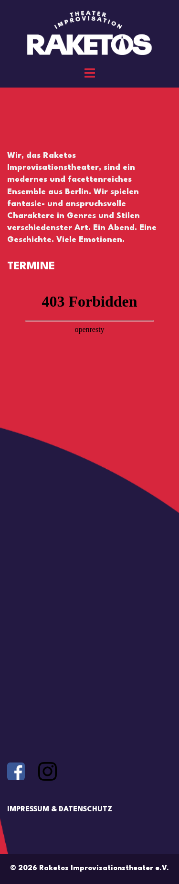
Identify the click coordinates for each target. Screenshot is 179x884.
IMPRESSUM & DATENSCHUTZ (59, 809)
